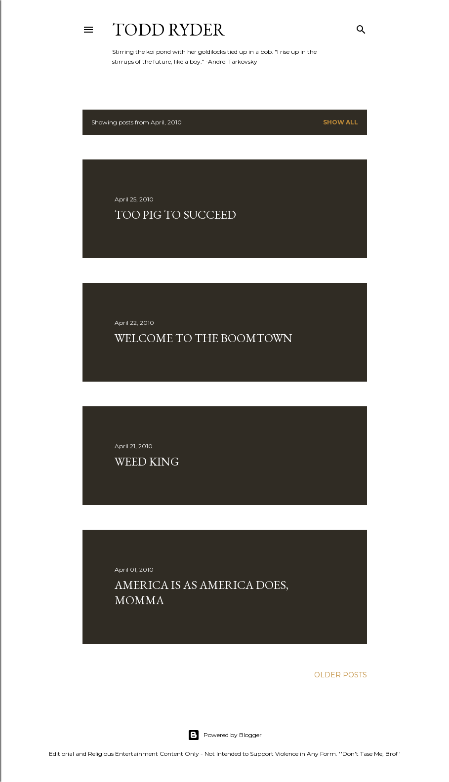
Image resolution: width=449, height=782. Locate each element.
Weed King (147, 461)
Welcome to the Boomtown (203, 338)
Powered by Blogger (225, 735)
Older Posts (340, 674)
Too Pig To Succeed (175, 214)
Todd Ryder (168, 29)
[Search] (361, 27)
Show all (340, 122)
